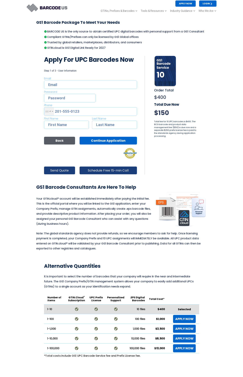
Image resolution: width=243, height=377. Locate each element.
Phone (48, 105)
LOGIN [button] (208, 3)
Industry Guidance (181, 10)
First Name (51, 118)
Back (60, 140)
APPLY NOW (184, 319)
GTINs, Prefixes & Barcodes (118, 10)
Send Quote (59, 170)
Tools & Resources (152, 10)
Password (50, 92)
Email (47, 78)
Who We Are (206, 10)
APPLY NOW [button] (185, 3)
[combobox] (49, 111)
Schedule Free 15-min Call (108, 170)
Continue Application (108, 140)
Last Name (99, 118)
